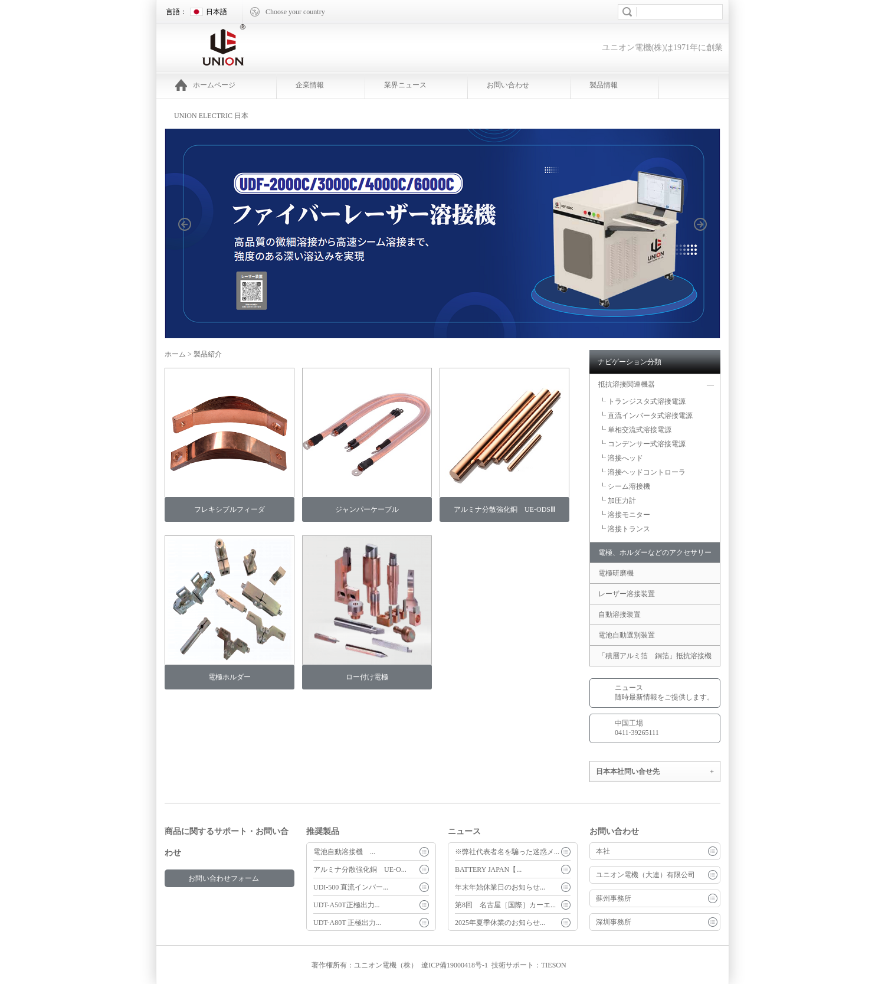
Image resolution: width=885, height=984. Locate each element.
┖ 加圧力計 (617, 500)
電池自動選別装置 (626, 635)
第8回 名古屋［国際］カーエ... (505, 905)
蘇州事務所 (613, 898)
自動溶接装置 (619, 614)
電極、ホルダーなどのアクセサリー (655, 552)
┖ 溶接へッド (621, 458)
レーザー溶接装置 (626, 594)
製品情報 (603, 85)
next (706, 242)
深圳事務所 (613, 922)
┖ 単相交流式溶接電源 (635, 430)
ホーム (175, 354)
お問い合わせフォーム (223, 878)
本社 (603, 851)
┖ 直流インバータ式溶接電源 (646, 415)
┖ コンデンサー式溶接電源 (642, 444)
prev (191, 242)
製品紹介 (208, 354)
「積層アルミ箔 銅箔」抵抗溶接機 (655, 656)
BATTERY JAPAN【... (488, 869)
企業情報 (310, 85)
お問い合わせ (508, 85)
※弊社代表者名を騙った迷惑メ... (507, 852)
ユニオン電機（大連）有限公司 (645, 875)
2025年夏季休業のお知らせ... (500, 922)
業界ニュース (405, 85)
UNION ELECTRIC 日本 (211, 116)
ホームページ (205, 85)
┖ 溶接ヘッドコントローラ (642, 472)
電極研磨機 (619, 573)
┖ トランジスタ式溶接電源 (642, 401)
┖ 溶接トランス (624, 529)
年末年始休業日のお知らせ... (500, 887)
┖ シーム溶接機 (624, 486)
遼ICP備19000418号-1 (454, 965)
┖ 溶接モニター (624, 515)
